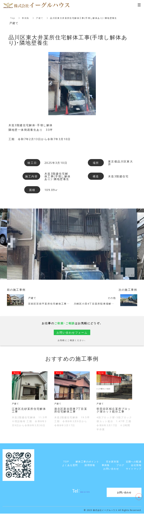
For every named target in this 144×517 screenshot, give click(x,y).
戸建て (39, 17)
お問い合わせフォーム (72, 332)
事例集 (25, 17)
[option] (72, 244)
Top (12, 17)
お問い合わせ (124, 492)
